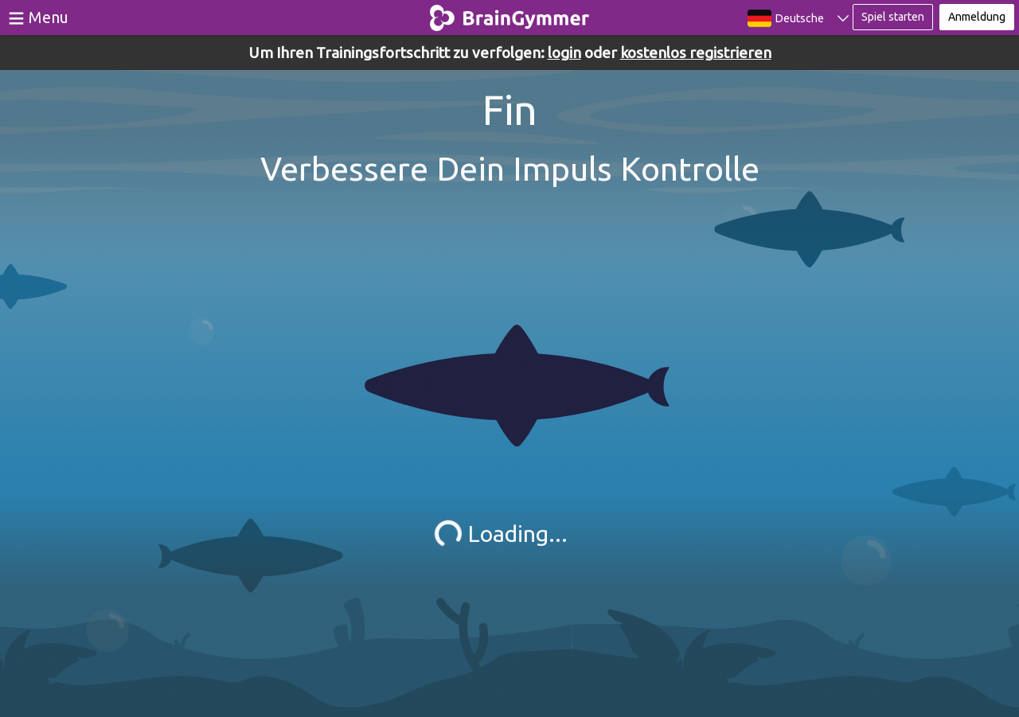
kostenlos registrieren (695, 52)
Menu (48, 17)
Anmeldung (976, 16)
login (564, 52)
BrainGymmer (509, 14)
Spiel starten (892, 16)
